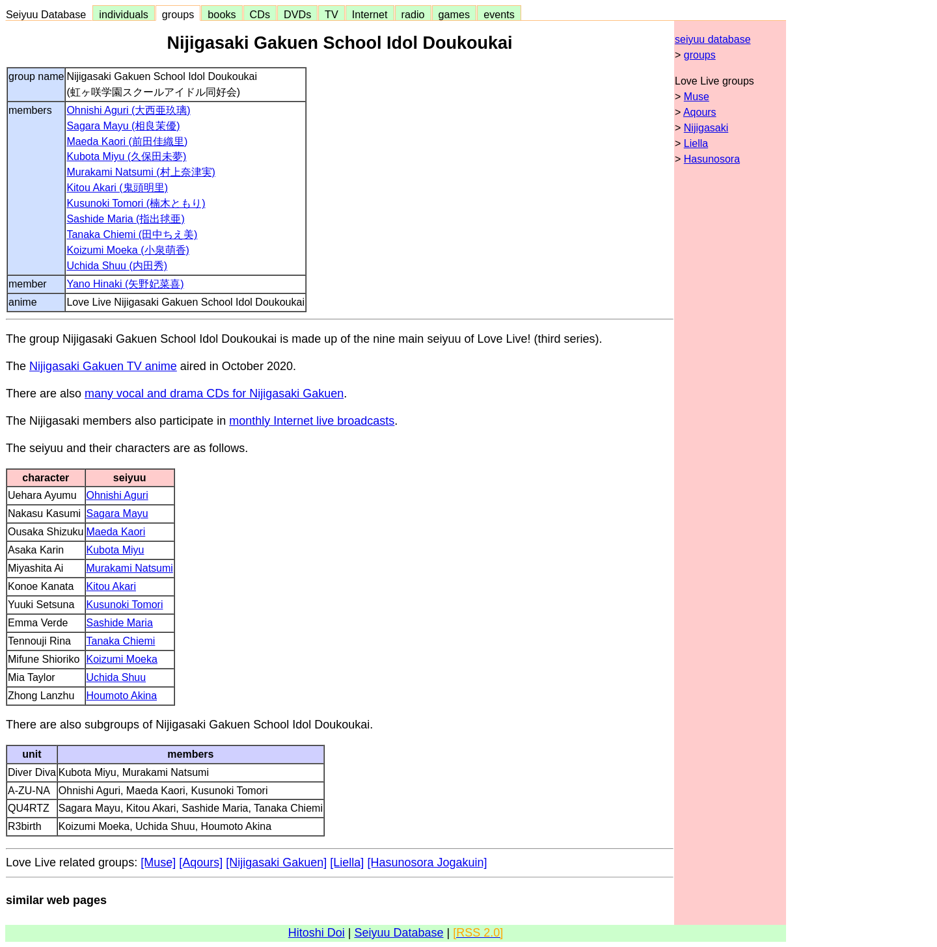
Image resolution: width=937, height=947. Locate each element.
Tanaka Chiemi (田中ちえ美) (131, 234)
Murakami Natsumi (130, 568)
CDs (260, 14)
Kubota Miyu (115, 549)
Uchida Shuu (116, 677)
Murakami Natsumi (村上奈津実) (140, 172)
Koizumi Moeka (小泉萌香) (127, 250)
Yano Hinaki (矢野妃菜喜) (124, 283)
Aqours (699, 112)
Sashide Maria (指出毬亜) (125, 218)
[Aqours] (201, 862)
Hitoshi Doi (316, 932)
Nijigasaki (706, 127)
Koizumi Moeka (122, 659)
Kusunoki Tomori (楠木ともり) (135, 203)
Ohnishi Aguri (117, 495)
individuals (123, 14)
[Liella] (347, 862)
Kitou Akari (111, 586)
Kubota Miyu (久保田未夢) (126, 156)
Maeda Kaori (116, 531)
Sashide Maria (120, 622)
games (454, 14)
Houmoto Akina (122, 695)
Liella (696, 143)
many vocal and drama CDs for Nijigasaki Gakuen (214, 393)
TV (331, 14)
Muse (696, 96)
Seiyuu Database (49, 14)
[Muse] (158, 862)
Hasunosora (712, 159)
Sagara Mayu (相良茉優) (123, 125)
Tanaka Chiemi (121, 641)
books (221, 14)
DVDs (297, 14)
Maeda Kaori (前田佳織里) (126, 141)
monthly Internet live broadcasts (311, 420)
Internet (370, 14)
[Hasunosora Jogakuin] (427, 862)
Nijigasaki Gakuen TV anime (103, 366)
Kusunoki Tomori (125, 604)
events (499, 14)
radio (413, 14)
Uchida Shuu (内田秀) (116, 265)
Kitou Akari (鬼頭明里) (117, 187)
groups (178, 14)
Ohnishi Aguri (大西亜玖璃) (128, 110)
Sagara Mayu (117, 513)
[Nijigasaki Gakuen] (276, 862)
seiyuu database (713, 39)
